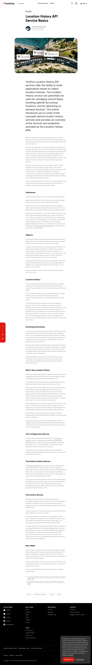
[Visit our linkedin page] (12, 621)
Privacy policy (29, 630)
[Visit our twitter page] (12, 614)
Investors (11, 655)
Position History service (35, 466)
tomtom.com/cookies (67, 655)
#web (59, 594)
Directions (28, 612)
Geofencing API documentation (44, 226)
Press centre (18, 655)
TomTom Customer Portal (10, 648)
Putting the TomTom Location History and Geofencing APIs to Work (45, 583)
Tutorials (50, 609)
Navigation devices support (77, 614)
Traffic (27, 617)
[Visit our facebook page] (12, 610)
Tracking (28, 620)
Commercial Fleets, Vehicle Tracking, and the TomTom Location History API (46, 578)
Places (27, 614)
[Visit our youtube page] (12, 617)
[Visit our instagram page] (12, 624)
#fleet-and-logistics (40, 594)
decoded (28, 11)
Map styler (50, 612)
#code (29, 594)
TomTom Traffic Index (36, 648)
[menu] (84, 3)
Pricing (27, 622)
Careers (5, 655)
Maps (27, 609)
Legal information (30, 633)
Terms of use (29, 635)
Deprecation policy (31, 638)
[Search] (72, 3)
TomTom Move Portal (23, 648)
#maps (52, 594)
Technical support (74, 612)
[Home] (8, 3)
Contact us (73, 609)
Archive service (50, 528)
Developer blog (52, 614)
